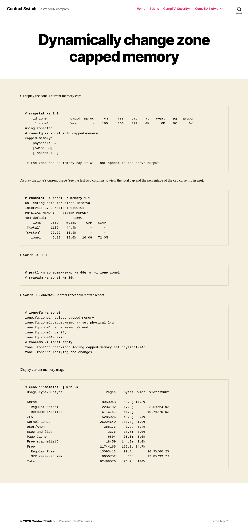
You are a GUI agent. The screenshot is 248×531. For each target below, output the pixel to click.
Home (141, 8)
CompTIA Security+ (177, 8)
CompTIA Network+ (209, 8)
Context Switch (21, 9)
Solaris (154, 8)
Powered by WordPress (75, 521)
